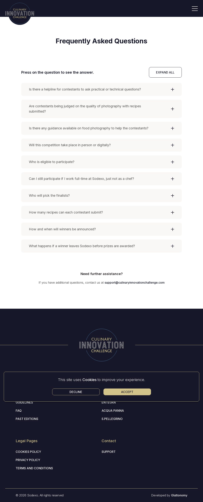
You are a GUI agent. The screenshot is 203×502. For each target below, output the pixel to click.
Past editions (27, 419)
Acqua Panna (113, 410)
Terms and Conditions (34, 468)
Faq (19, 410)
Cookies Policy (28, 452)
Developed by (169, 495)
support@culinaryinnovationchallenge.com (135, 282)
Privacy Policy (28, 460)
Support (109, 452)
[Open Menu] (195, 8)
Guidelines (24, 402)
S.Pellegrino (112, 419)
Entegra (109, 402)
